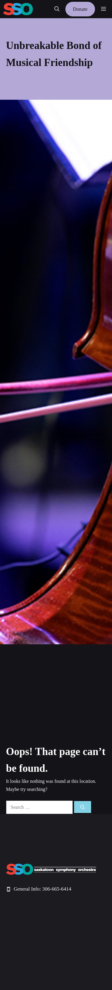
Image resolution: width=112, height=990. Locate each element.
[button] (56, 9)
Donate (80, 9)
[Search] (82, 807)
